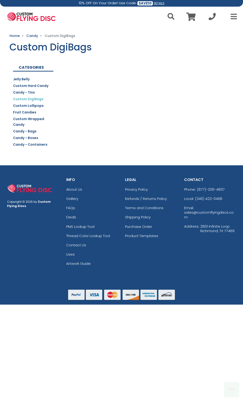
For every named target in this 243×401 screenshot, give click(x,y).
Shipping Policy (138, 217)
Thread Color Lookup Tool (88, 235)
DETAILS (159, 3)
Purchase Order (138, 226)
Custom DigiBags (28, 99)
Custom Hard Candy (30, 85)
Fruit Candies (24, 112)
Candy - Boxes (25, 137)
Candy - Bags (25, 131)
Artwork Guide (78, 263)
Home (14, 35)
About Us (74, 189)
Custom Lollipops (28, 105)
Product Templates (141, 235)
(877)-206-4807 (211, 189)
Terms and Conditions (144, 207)
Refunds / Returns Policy (146, 198)
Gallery (72, 198)
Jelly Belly (21, 79)
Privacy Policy (136, 189)
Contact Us (76, 245)
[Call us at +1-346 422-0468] (212, 17)
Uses (70, 254)
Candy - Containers (30, 144)
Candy (32, 35)
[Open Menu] (232, 16)
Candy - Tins (24, 92)
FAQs (70, 207)
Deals (71, 217)
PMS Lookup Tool (80, 226)
